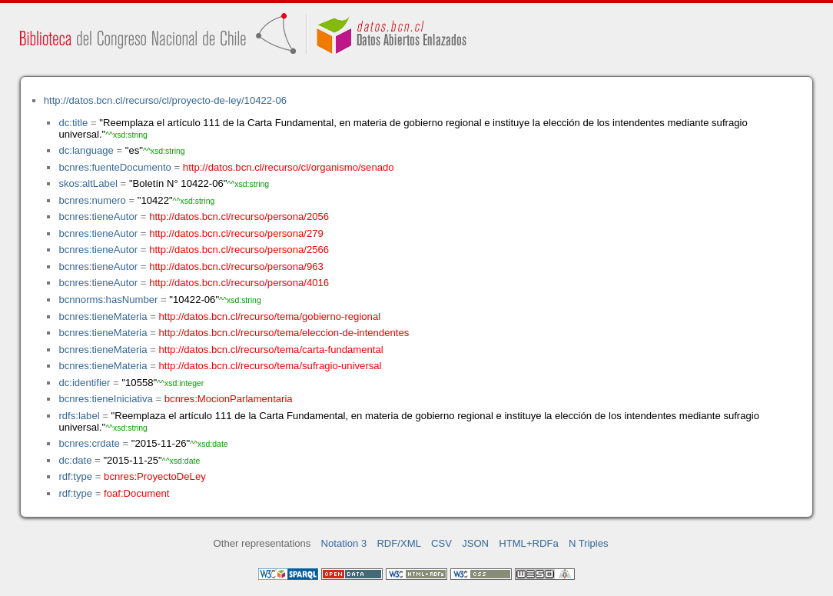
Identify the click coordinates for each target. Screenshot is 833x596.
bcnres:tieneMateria (102, 316)
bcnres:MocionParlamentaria (228, 399)
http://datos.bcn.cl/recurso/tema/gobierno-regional (270, 316)
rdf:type (75, 476)
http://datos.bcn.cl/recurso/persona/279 (236, 233)
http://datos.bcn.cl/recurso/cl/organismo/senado (288, 167)
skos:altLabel (88, 183)
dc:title (73, 122)
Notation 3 (344, 543)
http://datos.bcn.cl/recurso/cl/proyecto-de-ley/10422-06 (165, 100)
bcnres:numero (91, 200)
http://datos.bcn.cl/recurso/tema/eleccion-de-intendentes (284, 332)
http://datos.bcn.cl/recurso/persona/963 (236, 266)
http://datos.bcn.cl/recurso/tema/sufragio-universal (270, 365)
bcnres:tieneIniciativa (105, 399)
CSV (441, 543)
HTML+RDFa (529, 543)
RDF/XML (399, 543)
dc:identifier (84, 382)
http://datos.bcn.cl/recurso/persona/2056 (239, 216)
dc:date (74, 460)
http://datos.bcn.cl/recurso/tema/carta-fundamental (271, 349)
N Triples (589, 543)
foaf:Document (136, 493)
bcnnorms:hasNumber (108, 299)
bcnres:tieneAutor (98, 216)
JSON (475, 543)
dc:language (85, 150)
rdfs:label (78, 415)
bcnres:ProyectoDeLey (155, 476)
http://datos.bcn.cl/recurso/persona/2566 (239, 249)
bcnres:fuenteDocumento (114, 167)
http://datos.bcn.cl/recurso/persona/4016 (239, 282)
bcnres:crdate (88, 443)
